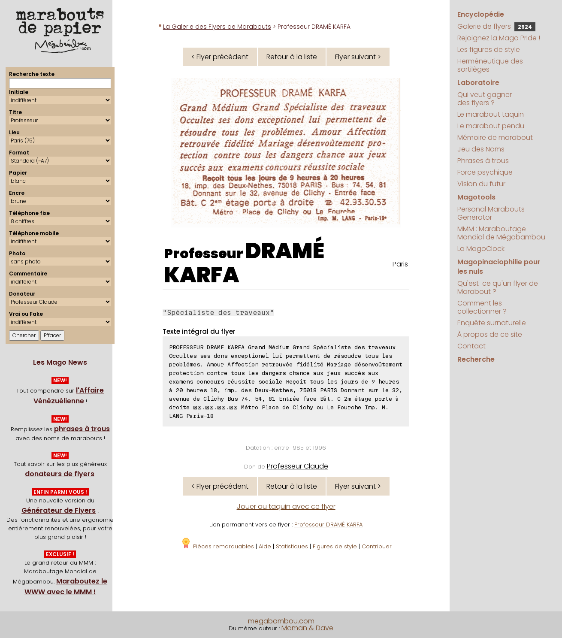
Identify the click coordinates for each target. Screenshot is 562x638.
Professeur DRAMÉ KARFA (328, 524)
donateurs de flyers (59, 474)
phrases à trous (82, 429)
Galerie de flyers (496, 26)
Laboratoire (478, 83)
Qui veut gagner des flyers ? (484, 99)
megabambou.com (281, 621)
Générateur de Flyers (58, 510)
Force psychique (485, 172)
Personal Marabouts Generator (491, 213)
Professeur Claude (297, 466)
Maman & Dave (307, 628)
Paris (400, 264)
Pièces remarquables (217, 546)
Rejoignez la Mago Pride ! (498, 38)
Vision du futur (481, 184)
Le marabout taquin (490, 114)
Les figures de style (488, 49)
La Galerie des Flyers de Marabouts (217, 26)
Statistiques (292, 546)
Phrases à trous (483, 161)
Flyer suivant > (358, 57)
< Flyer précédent (219, 57)
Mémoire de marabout (495, 137)
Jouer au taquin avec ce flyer (286, 506)
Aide (265, 546)
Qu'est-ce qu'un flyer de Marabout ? (497, 287)
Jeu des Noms (481, 149)
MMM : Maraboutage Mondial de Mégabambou (501, 233)
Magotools (476, 197)
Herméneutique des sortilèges (490, 65)
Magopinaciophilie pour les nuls (499, 266)
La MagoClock (481, 249)
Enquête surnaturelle (491, 323)
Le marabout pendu (490, 126)
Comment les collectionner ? (482, 307)
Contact (471, 346)
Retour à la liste (291, 57)
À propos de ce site (489, 334)
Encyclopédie (480, 14)
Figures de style (335, 546)
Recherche (476, 359)
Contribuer (377, 546)
